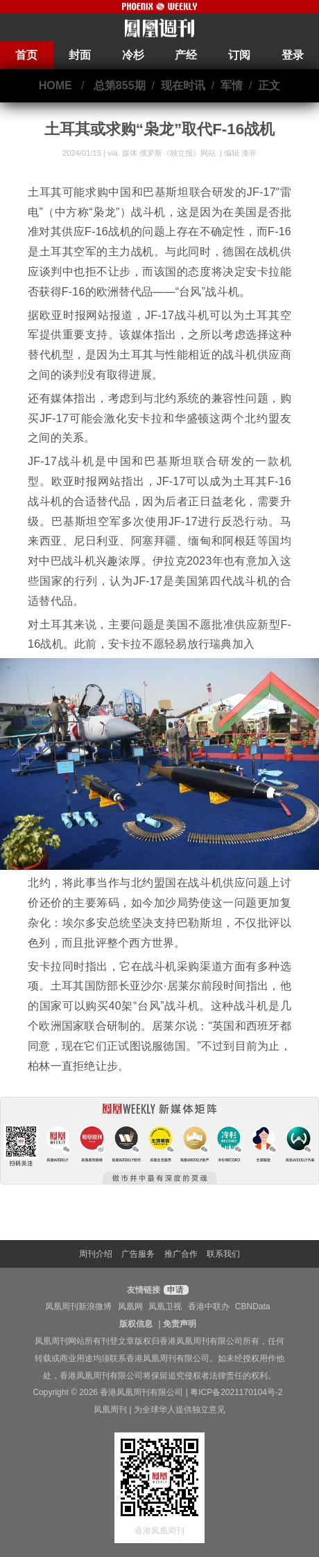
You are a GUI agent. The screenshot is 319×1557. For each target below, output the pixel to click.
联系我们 (223, 1254)
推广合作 (181, 1254)
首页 (26, 55)
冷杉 (133, 55)
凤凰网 (130, 1306)
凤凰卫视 (165, 1306)
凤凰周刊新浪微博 (78, 1306)
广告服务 (138, 1254)
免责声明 (179, 1324)
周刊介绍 (95, 1254)
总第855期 (120, 85)
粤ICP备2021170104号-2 (236, 1392)
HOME (55, 85)
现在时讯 (183, 85)
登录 (293, 55)
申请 (174, 1290)
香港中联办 (209, 1306)
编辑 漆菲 (240, 153)
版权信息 (136, 1324)
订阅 (239, 55)
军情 (232, 85)
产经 (186, 55)
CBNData (252, 1306)
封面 (80, 55)
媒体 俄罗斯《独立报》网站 (170, 153)
